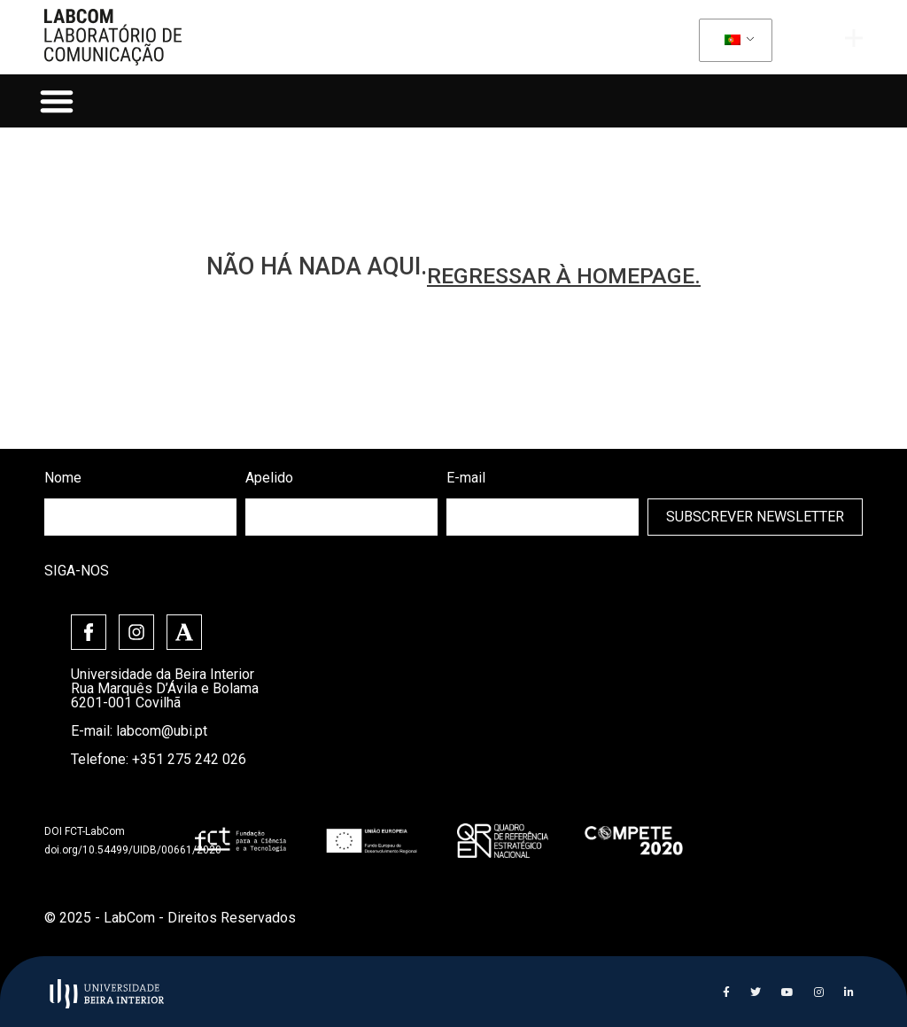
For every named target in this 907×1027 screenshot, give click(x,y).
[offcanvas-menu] (854, 38)
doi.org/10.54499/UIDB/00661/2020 (132, 850)
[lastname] (341, 517)
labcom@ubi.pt (161, 730)
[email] (542, 517)
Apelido (269, 477)
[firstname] (140, 517)
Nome (62, 477)
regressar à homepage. (564, 275)
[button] (56, 100)
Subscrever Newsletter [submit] (755, 516)
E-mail (465, 477)
